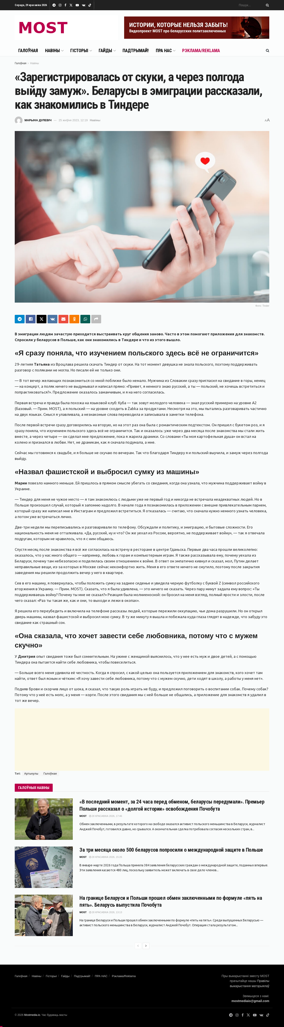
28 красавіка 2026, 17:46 (105, 816)
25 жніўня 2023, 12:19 (73, 120)
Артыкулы (31, 773)
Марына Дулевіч (38, 120)
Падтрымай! (136, 50)
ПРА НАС (164, 50)
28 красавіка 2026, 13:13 (105, 912)
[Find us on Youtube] (255, 1015)
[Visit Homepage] (66, 27)
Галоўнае (50, 773)
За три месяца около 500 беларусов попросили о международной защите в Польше (171, 850)
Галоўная (28, 50)
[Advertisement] (142, 739)
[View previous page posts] (138, 946)
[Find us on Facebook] (243, 1015)
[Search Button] (266, 5)
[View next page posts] (146, 946)
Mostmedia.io (32, 1015)
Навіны (52, 50)
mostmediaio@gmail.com (250, 1001)
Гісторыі (79, 50)
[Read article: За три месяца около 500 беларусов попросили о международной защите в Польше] (44, 867)
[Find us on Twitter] (248, 1015)
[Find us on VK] (261, 1015)
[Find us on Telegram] (231, 1015)
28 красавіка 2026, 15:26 (105, 857)
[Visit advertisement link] (196, 27)
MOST (83, 816)
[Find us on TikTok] (89, 5)
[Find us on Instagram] (237, 1015)
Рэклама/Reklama (201, 50)
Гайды (105, 50)
